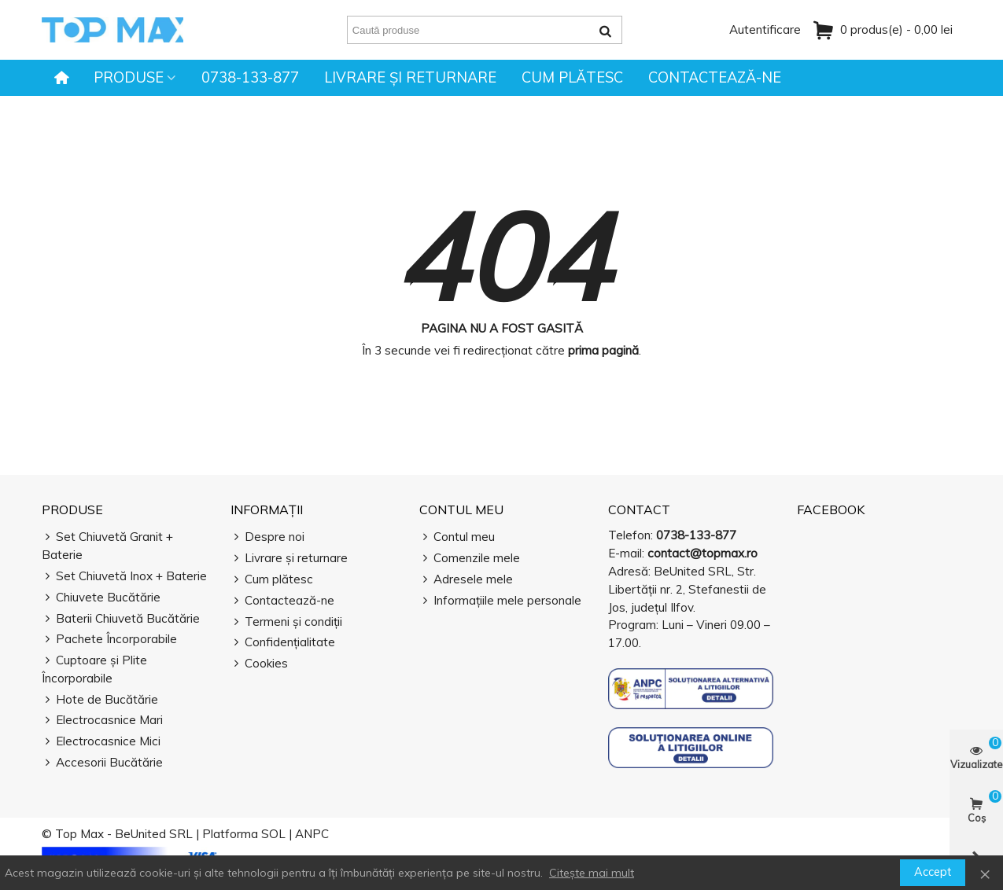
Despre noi (267, 537)
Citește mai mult (591, 873)
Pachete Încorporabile (109, 640)
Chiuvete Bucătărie (101, 598)
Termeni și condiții (286, 622)
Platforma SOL (244, 833)
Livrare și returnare (410, 77)
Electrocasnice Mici (101, 742)
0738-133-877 (250, 77)
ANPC (312, 833)
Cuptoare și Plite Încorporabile (94, 669)
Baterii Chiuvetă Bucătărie (121, 619)
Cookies (259, 664)
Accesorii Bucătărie (102, 763)
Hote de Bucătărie (100, 700)
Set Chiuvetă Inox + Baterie (124, 577)
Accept (932, 872)
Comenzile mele (469, 559)
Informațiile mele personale (500, 601)
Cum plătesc (572, 77)
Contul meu (461, 509)
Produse (129, 77)
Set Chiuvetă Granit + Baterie (107, 545)
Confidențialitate (282, 643)
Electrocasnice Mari (102, 721)
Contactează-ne (714, 77)
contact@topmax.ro (702, 553)
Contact (639, 509)
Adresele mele (466, 580)
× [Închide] (984, 872)
